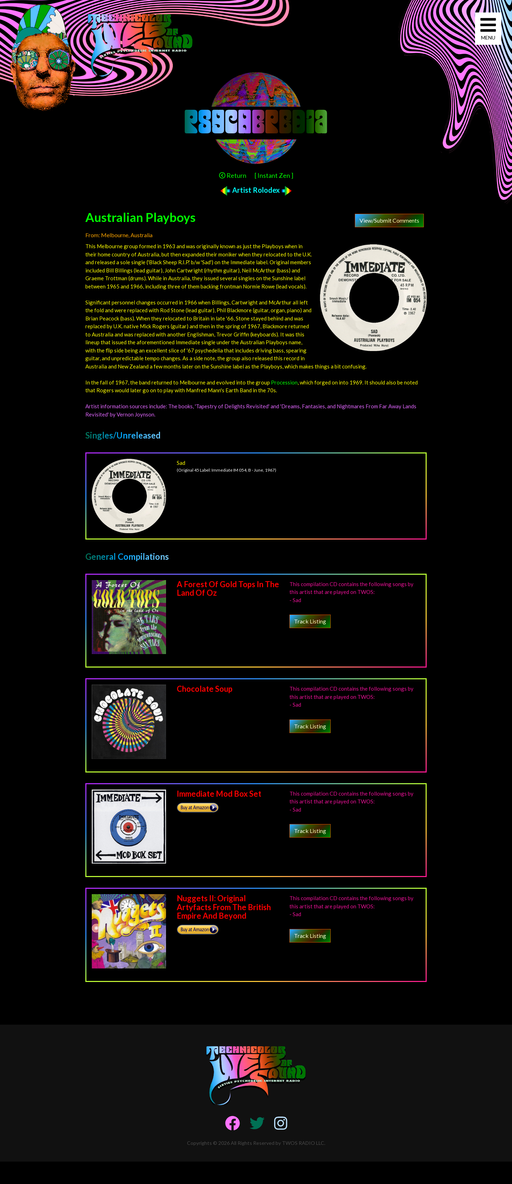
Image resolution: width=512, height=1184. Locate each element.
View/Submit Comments (389, 220)
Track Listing (310, 621)
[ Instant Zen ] (274, 175)
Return (232, 175)
